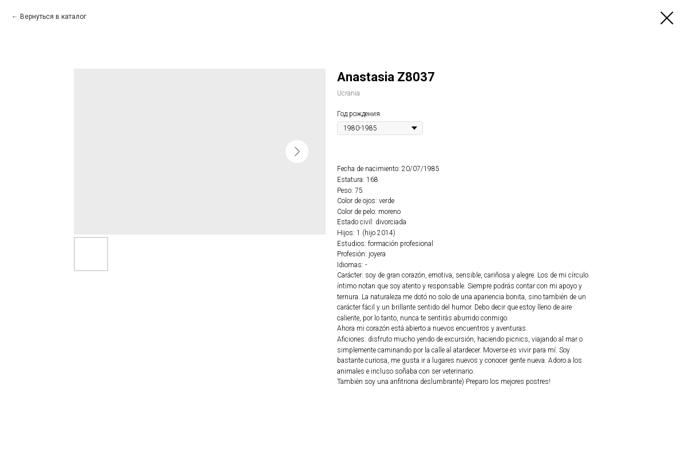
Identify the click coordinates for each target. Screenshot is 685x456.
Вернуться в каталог (53, 17)
